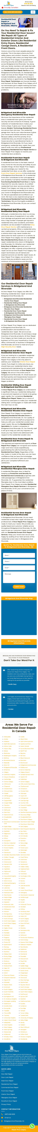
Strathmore (7, 1003)
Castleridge (7, 779)
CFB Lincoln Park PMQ (27, 784)
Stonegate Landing (10, 1001)
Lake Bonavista (25, 885)
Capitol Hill (23, 777)
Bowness (23, 760)
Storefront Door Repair (9, 1101)
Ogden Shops (8, 928)
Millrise (22, 909)
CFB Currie (7, 784)
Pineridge (7, 940)
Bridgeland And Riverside (28, 765)
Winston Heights (25, 1036)
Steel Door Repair (7, 1081)
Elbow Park (23, 833)
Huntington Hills (25, 876)
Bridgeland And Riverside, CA (14, 1121)
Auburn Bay (7, 748)
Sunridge (23, 1008)
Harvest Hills (8, 864)
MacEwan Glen (8, 892)
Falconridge (24, 843)
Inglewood (7, 878)
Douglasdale (8, 817)
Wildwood (7, 1034)
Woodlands (23, 1039)
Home (3, 15)
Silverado (7, 982)
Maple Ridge (8, 897)
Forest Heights (8, 848)
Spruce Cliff (23, 996)
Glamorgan (23, 850)
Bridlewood (23, 767)
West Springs (8, 1029)
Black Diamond (25, 758)
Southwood (23, 994)
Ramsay (6, 947)
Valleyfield (7, 1022)
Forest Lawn (24, 848)
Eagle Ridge (7, 826)
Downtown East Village (27, 822)
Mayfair (22, 899)
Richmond (23, 951)
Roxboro (6, 961)
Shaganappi (24, 973)
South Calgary (8, 989)
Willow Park (24, 1034)
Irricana (22, 878)
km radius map (19, 618)
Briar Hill (6, 765)
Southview (7, 994)
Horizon (6, 874)
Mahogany (23, 892)
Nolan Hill (23, 916)
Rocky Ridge (8, 956)
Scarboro (7, 970)
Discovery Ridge (25, 814)
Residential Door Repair (9, 1084)
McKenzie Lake (8, 904)
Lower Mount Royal (26, 890)
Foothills (23, 845)
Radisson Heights (25, 944)
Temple (22, 1010)
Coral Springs (24, 800)
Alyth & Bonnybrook (26, 741)
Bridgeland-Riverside (10, 767)
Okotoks (23, 928)
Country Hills (24, 803)
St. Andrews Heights (10, 999)
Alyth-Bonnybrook (9, 744)
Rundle (22, 963)
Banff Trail (23, 751)
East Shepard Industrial (27, 829)
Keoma (22, 881)
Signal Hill (7, 980)
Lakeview (7, 888)
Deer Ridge (23, 810)
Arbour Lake (8, 746)
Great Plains (24, 857)
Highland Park (24, 869)
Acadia (22, 737)
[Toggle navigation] (33, 12)
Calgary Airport (25, 772)
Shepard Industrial (9, 977)
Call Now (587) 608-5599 (12, 12)
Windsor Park (8, 1036)
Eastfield (6, 831)
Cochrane (7, 798)
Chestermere (8, 788)
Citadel (6, 793)
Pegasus (6, 937)
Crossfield (23, 807)
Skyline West (8, 985)
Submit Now (19, 587)
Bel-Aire (22, 755)
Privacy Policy (6, 1104)
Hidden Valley (24, 866)
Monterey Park (25, 911)
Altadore (6, 741)
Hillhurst (23, 871)
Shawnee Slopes (9, 975)
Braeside (6, 763)
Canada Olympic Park (27, 774)
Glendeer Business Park (11, 855)
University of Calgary (26, 1018)
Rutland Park (8, 966)
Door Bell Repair (6, 1074)
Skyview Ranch (25, 985)
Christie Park (24, 791)
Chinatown (23, 788)
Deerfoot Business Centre (28, 812)
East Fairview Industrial (11, 829)
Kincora (22, 883)
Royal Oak (23, 961)
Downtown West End (27, 824)
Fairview (23, 840)
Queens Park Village (26, 942)
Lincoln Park (8, 890)
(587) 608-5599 (10, 1114)
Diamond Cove (8, 814)
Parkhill (22, 933)
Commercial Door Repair (9, 1087)
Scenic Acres (24, 970)
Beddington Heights (10, 755)
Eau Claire (23, 831)
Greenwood (7, 862)
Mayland (6, 902)
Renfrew (6, 951)
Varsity (22, 1022)
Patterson (23, 935)
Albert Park (23, 739)
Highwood (7, 871)
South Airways (24, 987)
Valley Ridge (24, 1020)
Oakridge (7, 925)
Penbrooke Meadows (27, 937)
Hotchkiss (23, 874)
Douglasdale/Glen (25, 817)
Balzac (6, 751)
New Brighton (8, 916)
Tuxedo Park (24, 1015)
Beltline (6, 758)
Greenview (23, 859)
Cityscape (23, 793)
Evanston (23, 838)
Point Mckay (24, 940)
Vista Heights (8, 1025)
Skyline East (24, 982)
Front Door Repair (7, 1091)
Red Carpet (7, 949)
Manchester (7, 895)
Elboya (6, 836)
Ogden (22, 925)
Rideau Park (7, 954)
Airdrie (6, 739)
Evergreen (7, 840)
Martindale (7, 899)
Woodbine (7, 1039)
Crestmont (7, 807)
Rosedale (23, 956)
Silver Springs (24, 980)
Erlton (6, 838)
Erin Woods (23, 836)
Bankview (7, 753)
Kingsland (7, 885)
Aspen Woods (24, 746)
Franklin (6, 850)
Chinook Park (8, 791)
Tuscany (6, 1015)
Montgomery (8, 914)
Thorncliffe (7, 1013)
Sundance (23, 1006)
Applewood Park (25, 744)
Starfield (22, 999)
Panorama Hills (25, 930)
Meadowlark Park (9, 907)
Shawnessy (23, 975)
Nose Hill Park (24, 923)
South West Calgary (26, 992)
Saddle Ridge (24, 966)
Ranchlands (24, 947)
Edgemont (7, 833)
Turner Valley (24, 1013)
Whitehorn (23, 1032)
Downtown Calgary (26, 819)
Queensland (7, 944)
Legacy (22, 888)
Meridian (23, 907)
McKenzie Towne (25, 904)
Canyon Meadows (9, 777)
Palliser (6, 930)
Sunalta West (8, 1006)
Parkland (7, 935)
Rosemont (7, 959)
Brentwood (23, 763)
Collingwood (24, 798)
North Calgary (24, 918)
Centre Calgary (24, 781)
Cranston (7, 805)
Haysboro (7, 866)
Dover (6, 819)
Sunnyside (7, 1008)
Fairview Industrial (9, 843)
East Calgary (24, 826)
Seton (6, 973)
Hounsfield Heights (10, 876)
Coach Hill (23, 796)
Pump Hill (7, 942)
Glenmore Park (25, 855)
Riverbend (23, 954)
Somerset (7, 987)
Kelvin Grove (8, 881)
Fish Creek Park (9, 845)
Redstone (23, 949)
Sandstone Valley (25, 968)
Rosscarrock (24, 959)
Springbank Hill (9, 996)
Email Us (8, 1118)
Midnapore (7, 909)
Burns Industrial (25, 770)
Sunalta (22, 1003)
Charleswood (24, 786)
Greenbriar (7, 859)
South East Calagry (26, 989)
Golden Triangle (9, 857)
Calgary (6, 772)
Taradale (6, 1010)
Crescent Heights (25, 805)
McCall (22, 902)
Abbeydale (7, 737)
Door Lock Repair (7, 1077)
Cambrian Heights (9, 774)
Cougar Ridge (8, 803)
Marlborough (24, 897)
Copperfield (7, 800)
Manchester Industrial (27, 895)
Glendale (23, 852)
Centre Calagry (8, 781)
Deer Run (7, 812)
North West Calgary (10, 923)
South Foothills (8, 992)
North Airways (8, 918)
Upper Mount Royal (10, 1020)
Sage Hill (6, 968)
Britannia (7, 770)
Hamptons (23, 862)
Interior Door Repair (8, 1094)
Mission (6, 911)
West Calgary (8, 1027)
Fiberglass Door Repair (9, 1097)
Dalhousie (7, 810)
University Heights (9, 1018)
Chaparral (7, 786)
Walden (22, 1025)
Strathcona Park (25, 1001)
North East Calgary (10, 921)
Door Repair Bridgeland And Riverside (15, 15)
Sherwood (23, 977)
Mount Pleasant (25, 914)
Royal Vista (7, 963)
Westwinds (7, 1032)
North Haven (24, 921)
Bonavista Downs (9, 760)
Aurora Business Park (27, 748)
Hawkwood (23, 864)
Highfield (7, 869)
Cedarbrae (23, 779)
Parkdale (6, 933)
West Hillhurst (24, 1027)
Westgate (23, 1029)
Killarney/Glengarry (10, 883)
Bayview (23, 753)
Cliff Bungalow (8, 796)
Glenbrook (7, 852)
